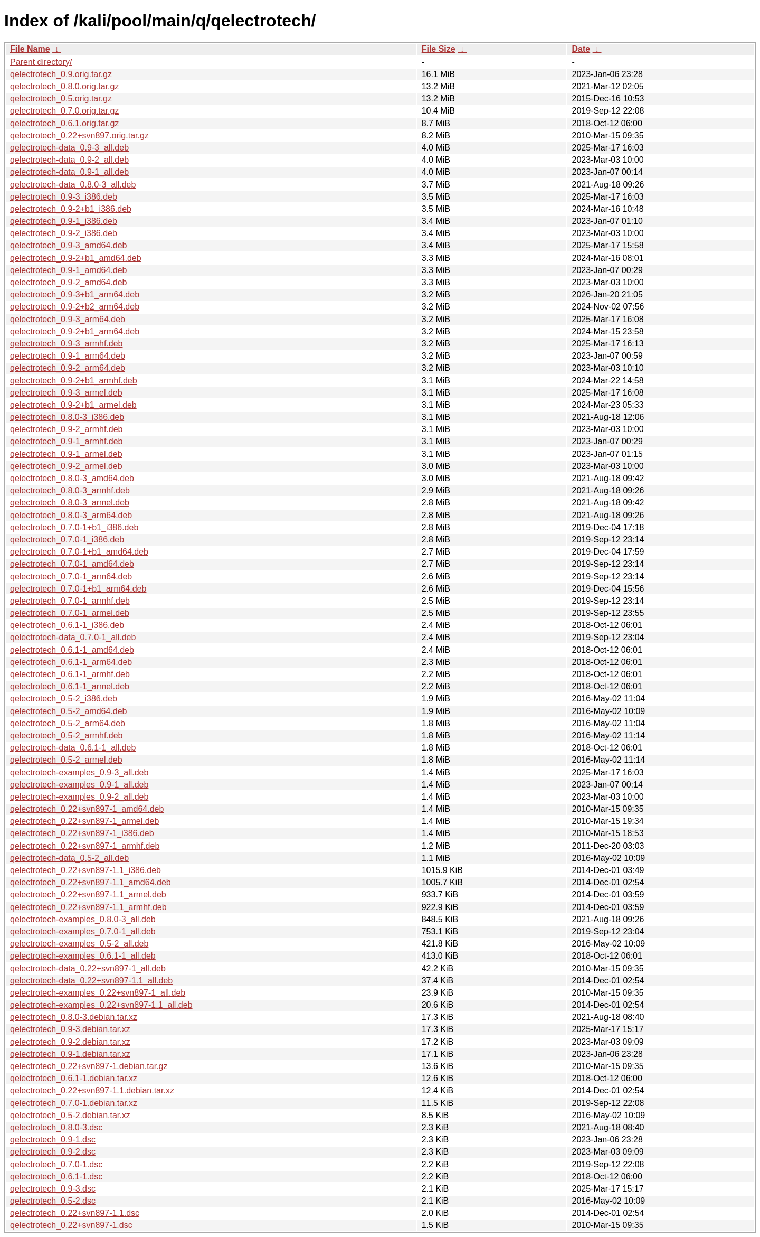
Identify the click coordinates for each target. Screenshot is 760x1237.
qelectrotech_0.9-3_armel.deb (66, 392)
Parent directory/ (41, 62)
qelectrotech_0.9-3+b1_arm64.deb (74, 294)
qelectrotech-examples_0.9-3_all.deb (79, 772)
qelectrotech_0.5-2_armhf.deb (66, 735)
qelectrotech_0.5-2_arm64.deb (67, 723)
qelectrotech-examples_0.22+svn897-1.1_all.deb (101, 1004)
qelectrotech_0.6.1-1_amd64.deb (72, 649)
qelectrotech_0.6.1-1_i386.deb (67, 625)
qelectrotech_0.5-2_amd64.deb (68, 711)
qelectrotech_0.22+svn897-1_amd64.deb (87, 808)
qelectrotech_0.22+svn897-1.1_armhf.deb (88, 907)
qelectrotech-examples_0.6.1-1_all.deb (83, 955)
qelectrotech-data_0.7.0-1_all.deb (73, 637)
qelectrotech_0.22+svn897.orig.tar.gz (79, 135)
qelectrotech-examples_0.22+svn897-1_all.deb (97, 992)
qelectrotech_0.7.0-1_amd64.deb (72, 563)
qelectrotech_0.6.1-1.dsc (56, 1176)
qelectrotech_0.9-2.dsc (53, 1151)
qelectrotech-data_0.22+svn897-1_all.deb (88, 968)
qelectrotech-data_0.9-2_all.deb (69, 159)
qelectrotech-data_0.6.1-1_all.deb (73, 747)
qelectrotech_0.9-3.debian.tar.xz (70, 1029)
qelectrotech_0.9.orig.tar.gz (61, 74)
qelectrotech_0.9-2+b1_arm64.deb (74, 331)
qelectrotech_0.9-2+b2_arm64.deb (74, 306)
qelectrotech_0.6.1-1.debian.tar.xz (73, 1078)
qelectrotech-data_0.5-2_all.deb (69, 858)
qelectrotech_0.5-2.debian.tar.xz (70, 1115)
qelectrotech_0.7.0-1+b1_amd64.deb (79, 551)
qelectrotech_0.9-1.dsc (53, 1139)
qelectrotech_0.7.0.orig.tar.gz (64, 110)
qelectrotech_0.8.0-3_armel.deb (69, 502)
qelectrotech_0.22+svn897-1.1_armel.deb (88, 894)
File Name (30, 48)
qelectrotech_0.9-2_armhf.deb (66, 429)
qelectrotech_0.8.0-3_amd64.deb (72, 478)
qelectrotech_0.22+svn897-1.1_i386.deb (85, 870)
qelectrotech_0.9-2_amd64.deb (68, 282)
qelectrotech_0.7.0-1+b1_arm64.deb (78, 588)
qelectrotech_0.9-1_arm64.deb (67, 355)
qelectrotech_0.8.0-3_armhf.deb (70, 490)
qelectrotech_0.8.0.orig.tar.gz (64, 86)
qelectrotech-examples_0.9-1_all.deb (79, 784)
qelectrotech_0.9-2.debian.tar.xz (70, 1041)
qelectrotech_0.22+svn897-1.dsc (71, 1225)
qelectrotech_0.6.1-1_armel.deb (69, 686)
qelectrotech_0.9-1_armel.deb (66, 453)
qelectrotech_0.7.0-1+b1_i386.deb (74, 527)
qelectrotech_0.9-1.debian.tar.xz (70, 1053)
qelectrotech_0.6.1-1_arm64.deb (71, 662)
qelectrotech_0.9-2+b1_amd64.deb (75, 258)
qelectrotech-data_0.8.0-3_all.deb (73, 184)
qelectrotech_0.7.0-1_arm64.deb (71, 576)
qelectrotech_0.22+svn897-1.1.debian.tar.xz (92, 1090)
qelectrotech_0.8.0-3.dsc (56, 1127)
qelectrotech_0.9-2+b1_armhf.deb (73, 380)
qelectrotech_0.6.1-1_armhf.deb (70, 674)
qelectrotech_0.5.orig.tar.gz (61, 98)
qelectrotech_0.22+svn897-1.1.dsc (74, 1212)
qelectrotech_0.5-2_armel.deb (66, 759)
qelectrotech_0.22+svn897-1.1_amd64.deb (90, 882)
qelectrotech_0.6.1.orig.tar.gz (64, 123)
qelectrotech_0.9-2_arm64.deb (67, 367)
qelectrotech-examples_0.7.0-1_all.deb (83, 931)
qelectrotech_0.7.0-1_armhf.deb (70, 600)
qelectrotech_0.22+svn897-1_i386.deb (82, 833)
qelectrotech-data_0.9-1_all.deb (69, 171)
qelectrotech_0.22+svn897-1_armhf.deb (84, 845)
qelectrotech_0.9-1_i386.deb (63, 221)
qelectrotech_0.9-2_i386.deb (63, 233)
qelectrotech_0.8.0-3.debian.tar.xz (73, 1017)
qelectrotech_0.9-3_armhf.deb (66, 343)
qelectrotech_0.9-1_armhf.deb (66, 441)
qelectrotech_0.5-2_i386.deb (63, 698)
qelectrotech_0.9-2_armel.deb (66, 466)
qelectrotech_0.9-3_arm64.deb (67, 319)
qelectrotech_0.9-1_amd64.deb (68, 270)
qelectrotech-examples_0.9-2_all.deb (79, 796)
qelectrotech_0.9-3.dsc (53, 1188)
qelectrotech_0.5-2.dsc (53, 1200)
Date (581, 48)
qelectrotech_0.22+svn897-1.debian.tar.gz (88, 1066)
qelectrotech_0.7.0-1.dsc (56, 1164)
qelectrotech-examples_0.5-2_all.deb (79, 943)
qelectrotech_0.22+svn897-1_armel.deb (84, 821)
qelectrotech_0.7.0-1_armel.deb (69, 612)
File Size (438, 48)
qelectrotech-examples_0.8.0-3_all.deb (83, 919)
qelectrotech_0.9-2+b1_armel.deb (73, 404)
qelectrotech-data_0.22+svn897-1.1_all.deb (91, 980)
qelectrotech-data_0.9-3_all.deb (69, 147)
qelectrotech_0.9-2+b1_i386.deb (70, 208)
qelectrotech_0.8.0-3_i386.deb (67, 417)
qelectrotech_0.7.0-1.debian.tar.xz (73, 1103)
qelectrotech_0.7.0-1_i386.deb (67, 539)
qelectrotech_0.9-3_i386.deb (63, 196)
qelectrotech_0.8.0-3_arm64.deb (71, 515)
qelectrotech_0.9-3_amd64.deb (68, 245)
